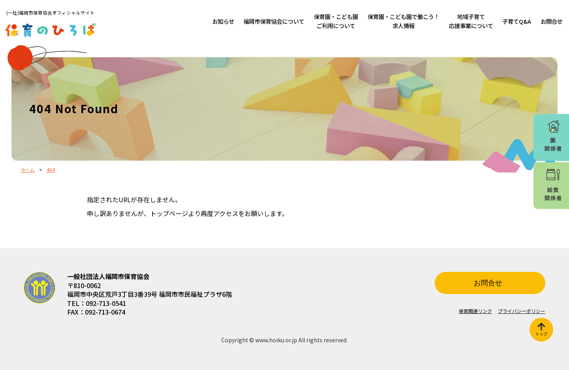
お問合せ (552, 21)
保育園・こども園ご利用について (336, 21)
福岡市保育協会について (273, 21)
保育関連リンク (475, 310)
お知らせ (223, 21)
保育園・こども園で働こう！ (403, 21)
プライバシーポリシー (521, 310)
